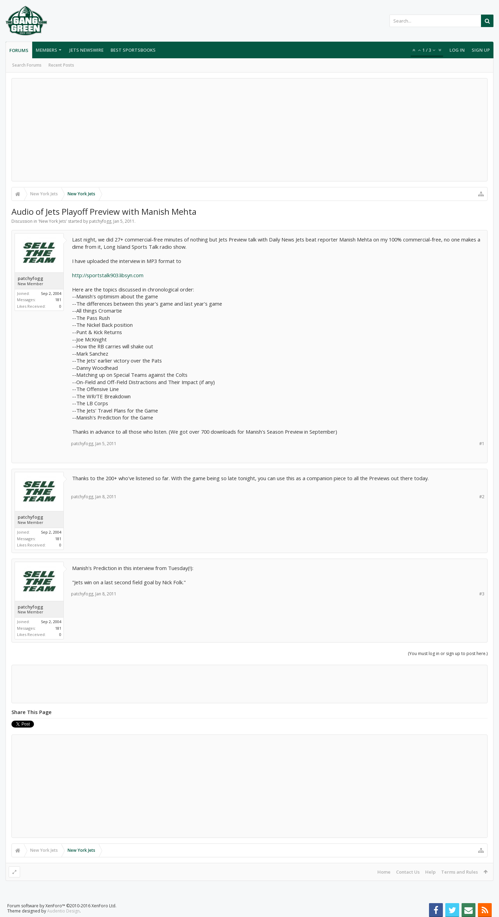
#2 (481, 496)
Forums (18, 50)
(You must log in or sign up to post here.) (448, 653)
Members (46, 50)
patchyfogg (100, 221)
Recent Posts (61, 65)
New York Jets (52, 221)
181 (58, 299)
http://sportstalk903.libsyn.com (107, 275)
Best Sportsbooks (133, 50)
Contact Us (408, 872)
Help (430, 872)
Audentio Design (63, 911)
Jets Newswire (86, 50)
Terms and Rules (459, 872)
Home (384, 872)
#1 (481, 443)
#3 (481, 593)
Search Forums (27, 65)
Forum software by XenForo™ (61, 906)
